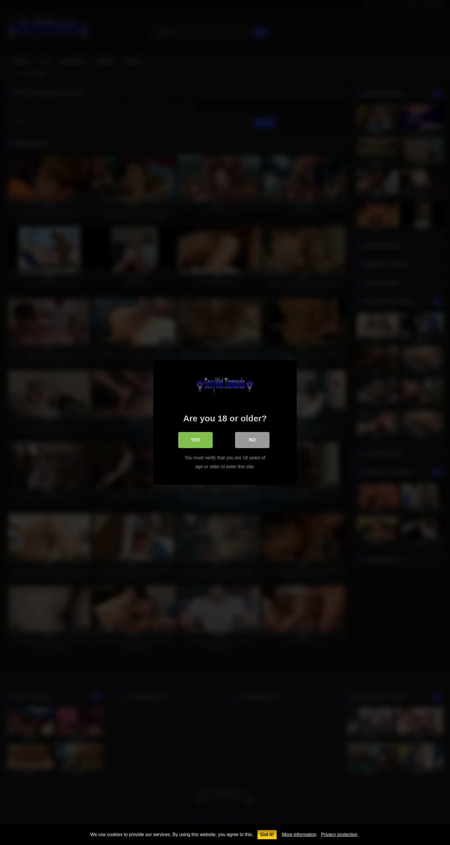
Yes (195, 439)
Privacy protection (339, 834)
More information (299, 834)
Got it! (267, 834)
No (252, 439)
